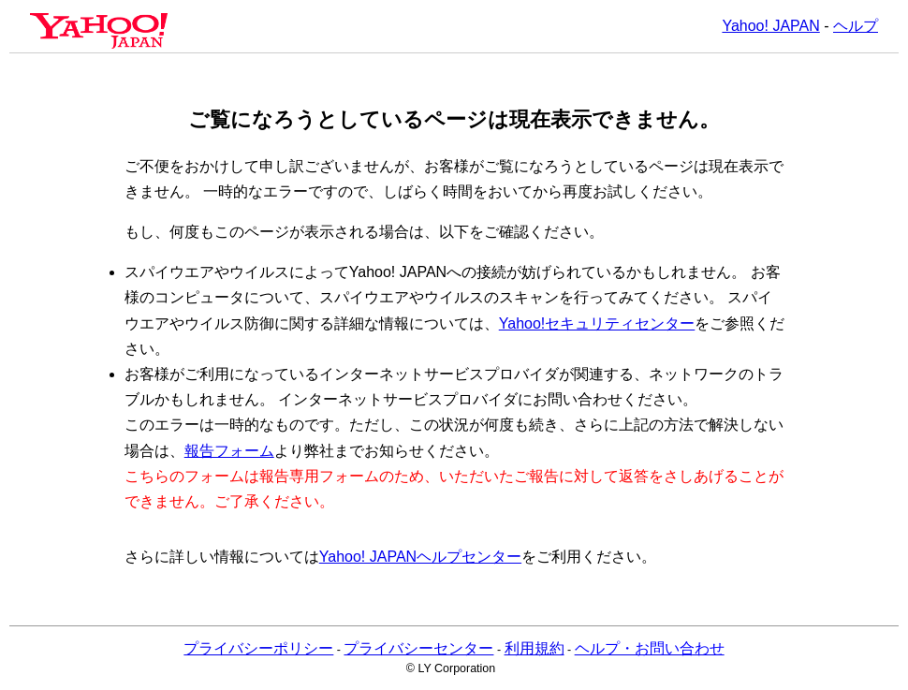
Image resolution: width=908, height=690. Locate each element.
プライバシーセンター (418, 648)
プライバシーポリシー (258, 648)
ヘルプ (855, 26)
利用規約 (534, 648)
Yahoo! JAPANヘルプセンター (420, 557)
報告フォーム (229, 451)
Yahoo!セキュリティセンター (597, 323)
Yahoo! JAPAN (770, 26)
